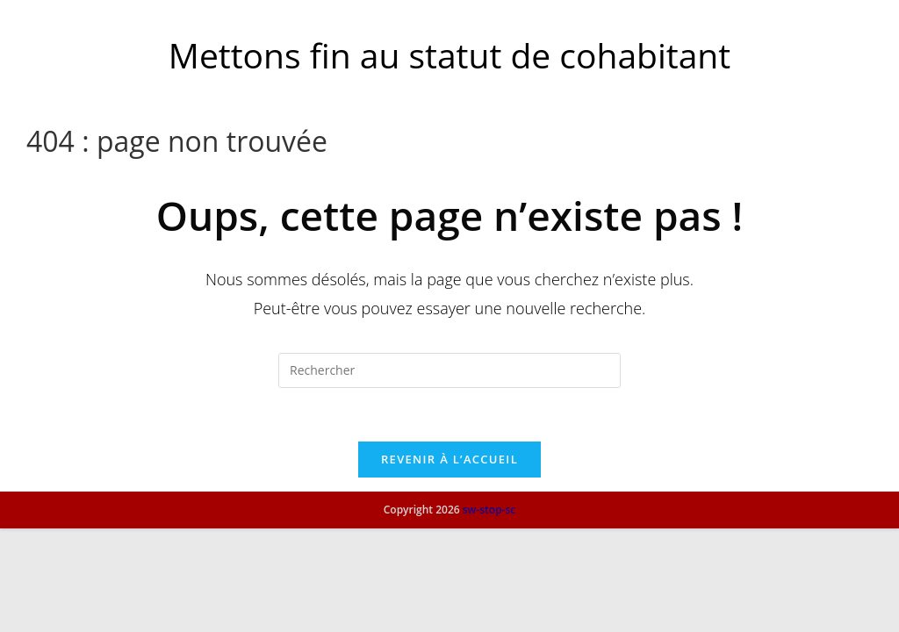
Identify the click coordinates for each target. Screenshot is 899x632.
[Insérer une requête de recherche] (449, 370)
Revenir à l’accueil (449, 459)
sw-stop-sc (489, 613)
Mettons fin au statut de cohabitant (449, 55)
